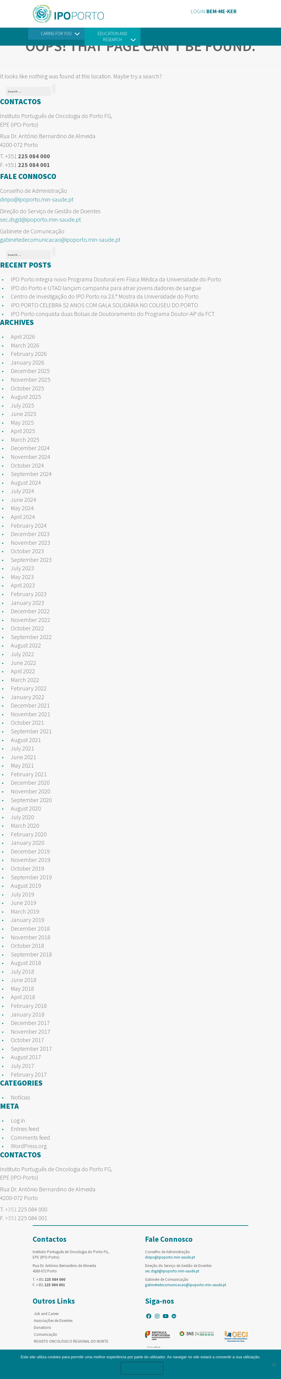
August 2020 (26, 808)
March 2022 (25, 679)
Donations (42, 1327)
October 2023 (27, 551)
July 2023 (22, 568)
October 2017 (27, 1040)
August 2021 (26, 740)
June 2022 (23, 662)
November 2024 (30, 456)
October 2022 (27, 628)
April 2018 (23, 997)
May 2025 (22, 422)
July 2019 (22, 894)
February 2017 (29, 1074)
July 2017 (22, 1065)
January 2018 (27, 1014)
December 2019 (30, 851)
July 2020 (22, 817)
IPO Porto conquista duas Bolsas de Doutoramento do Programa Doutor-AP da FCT (113, 313)
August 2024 (26, 482)
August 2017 (26, 1057)
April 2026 (23, 336)
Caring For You (56, 33)
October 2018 (27, 945)
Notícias (20, 1097)
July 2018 (22, 971)
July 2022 (22, 654)
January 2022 (27, 697)
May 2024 (22, 508)
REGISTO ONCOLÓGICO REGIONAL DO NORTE (71, 1341)
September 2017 (31, 1048)
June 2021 (23, 757)
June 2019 (23, 902)
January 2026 (27, 362)
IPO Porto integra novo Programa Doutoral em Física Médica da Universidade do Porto (116, 279)
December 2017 (30, 1022)
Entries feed (25, 1128)
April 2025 (23, 431)
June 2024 (23, 499)
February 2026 (29, 353)
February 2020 (29, 834)
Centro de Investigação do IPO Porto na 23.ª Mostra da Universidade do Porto (105, 296)
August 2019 (26, 885)
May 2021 (22, 765)
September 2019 (31, 877)
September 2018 (31, 954)
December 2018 (30, 928)
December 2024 (30, 448)
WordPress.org (29, 1146)
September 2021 (31, 731)
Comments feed (30, 1137)
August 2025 (26, 396)
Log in (18, 1120)
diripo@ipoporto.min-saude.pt (36, 199)
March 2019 (25, 911)
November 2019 (30, 859)
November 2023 (30, 542)
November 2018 (30, 937)
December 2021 (30, 705)
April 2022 (23, 671)
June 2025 (23, 413)
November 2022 (30, 619)
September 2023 (31, 559)
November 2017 (30, 1031)
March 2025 (25, 439)
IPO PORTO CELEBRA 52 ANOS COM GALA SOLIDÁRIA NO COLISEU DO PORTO (104, 305)
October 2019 (27, 868)
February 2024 (29, 525)
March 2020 (25, 825)
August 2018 (26, 962)
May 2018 (22, 988)
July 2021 (22, 748)
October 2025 (27, 388)
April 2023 (23, 585)
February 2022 (29, 688)
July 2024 (22, 491)
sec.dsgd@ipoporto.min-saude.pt (40, 219)
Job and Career (46, 1313)
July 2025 (22, 405)
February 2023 (29, 594)
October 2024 (27, 465)
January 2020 (27, 842)
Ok (142, 1368)
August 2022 (26, 645)
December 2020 (30, 782)
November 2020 (30, 791)
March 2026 (25, 345)
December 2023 (30, 534)
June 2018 (23, 979)
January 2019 (27, 919)
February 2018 (29, 1005)
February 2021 (29, 774)
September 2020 (31, 800)
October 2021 (27, 722)
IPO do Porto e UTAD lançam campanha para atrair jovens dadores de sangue (106, 288)
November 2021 (30, 714)
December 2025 (30, 370)
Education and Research (112, 36)
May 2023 (22, 576)
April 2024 (23, 516)
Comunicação (45, 1334)
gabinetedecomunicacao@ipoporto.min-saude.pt (60, 239)
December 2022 (30, 611)
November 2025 (30, 379)
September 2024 (31, 473)
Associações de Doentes (53, 1320)
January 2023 (27, 602)
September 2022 (31, 637)
